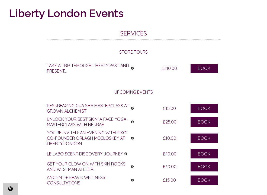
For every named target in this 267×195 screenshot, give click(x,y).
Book (204, 68)
